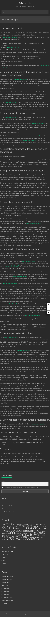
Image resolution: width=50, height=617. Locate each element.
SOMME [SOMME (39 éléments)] (5, 539)
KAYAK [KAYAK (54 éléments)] (13, 530)
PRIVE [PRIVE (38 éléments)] (15, 537)
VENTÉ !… (4, 561)
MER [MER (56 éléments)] (12, 533)
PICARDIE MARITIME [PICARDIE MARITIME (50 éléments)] (34, 535)
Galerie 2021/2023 (7, 597)
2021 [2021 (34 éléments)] (14, 524)
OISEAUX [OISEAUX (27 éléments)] (42, 533)
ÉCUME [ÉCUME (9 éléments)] (37, 539)
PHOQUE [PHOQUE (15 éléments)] (4, 535)
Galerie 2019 (5, 591)
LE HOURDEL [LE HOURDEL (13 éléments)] (41, 531)
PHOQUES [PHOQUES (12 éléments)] (10, 535)
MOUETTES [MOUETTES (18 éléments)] (25, 533)
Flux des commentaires (8, 509)
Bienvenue (5, 585)
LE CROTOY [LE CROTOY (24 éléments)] (33, 531)
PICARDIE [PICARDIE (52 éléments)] (18, 535)
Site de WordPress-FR (8, 512)
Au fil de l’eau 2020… (7, 576)
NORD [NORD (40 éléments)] (36, 533)
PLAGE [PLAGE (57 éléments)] (5, 537)
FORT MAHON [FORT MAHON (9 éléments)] (22, 529)
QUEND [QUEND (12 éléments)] (20, 537)
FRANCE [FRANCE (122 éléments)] (31, 528)
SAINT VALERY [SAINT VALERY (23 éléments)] (34, 537)
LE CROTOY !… (6, 555)
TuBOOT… (4, 564)
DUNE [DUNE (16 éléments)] (17, 529)
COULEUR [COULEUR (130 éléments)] (8, 528)
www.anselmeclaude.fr (10, 37)
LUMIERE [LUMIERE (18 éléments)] (5, 533)
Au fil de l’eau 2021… (7, 579)
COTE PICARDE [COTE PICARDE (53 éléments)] (24, 526)
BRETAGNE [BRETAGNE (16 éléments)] (5, 526)
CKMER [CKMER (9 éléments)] (15, 526)
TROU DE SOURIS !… (8, 552)
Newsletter (5, 603)
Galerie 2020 (5, 594)
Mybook (25, 3)
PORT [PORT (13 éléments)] (10, 537)
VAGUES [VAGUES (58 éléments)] (13, 539)
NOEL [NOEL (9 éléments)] (31, 533)
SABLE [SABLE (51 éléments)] (26, 537)
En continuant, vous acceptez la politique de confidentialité (20, 487)
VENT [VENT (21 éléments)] (20, 539)
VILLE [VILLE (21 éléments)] (24, 539)
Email (3, 481)
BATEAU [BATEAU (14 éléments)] (42, 524)
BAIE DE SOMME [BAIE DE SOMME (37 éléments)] (32, 524)
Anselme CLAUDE (13, 47)
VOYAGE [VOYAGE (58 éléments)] (31, 539)
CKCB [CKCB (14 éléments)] (11, 526)
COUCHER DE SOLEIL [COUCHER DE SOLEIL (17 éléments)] (40, 526)
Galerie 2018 (5, 588)
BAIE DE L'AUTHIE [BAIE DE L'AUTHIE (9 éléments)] (21, 524)
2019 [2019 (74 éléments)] (9, 524)
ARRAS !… (4, 558)
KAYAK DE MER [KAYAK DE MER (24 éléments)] (23, 531)
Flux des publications (8, 506)
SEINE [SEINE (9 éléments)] (42, 537)
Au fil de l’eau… (6, 582)
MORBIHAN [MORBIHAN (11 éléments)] (18, 533)
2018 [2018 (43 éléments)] (4, 524)
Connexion (5, 503)
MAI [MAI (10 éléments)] (9, 533)
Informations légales (7, 600)
